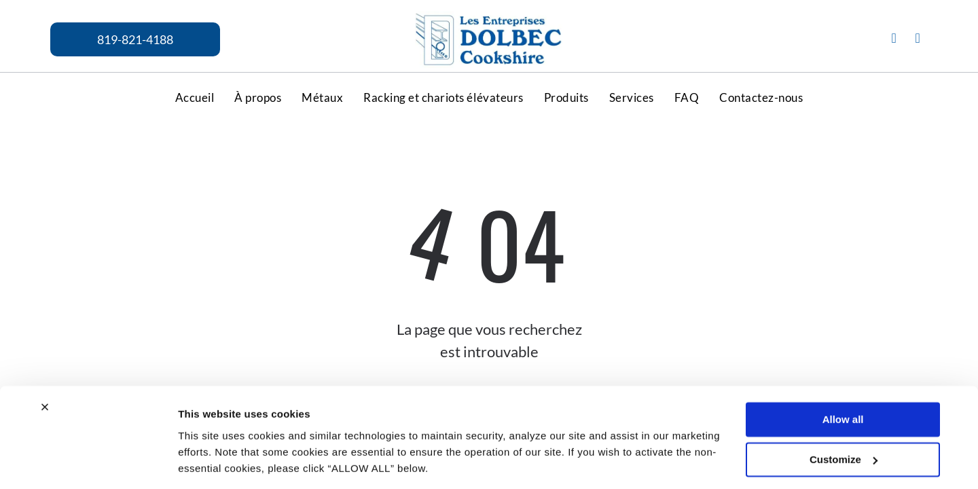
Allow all (843, 353)
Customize (843, 393)
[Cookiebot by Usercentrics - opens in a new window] (88, 439)
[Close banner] (44, 341)
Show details (209, 439)
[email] (917, 40)
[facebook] (894, 40)
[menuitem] (195, 97)
